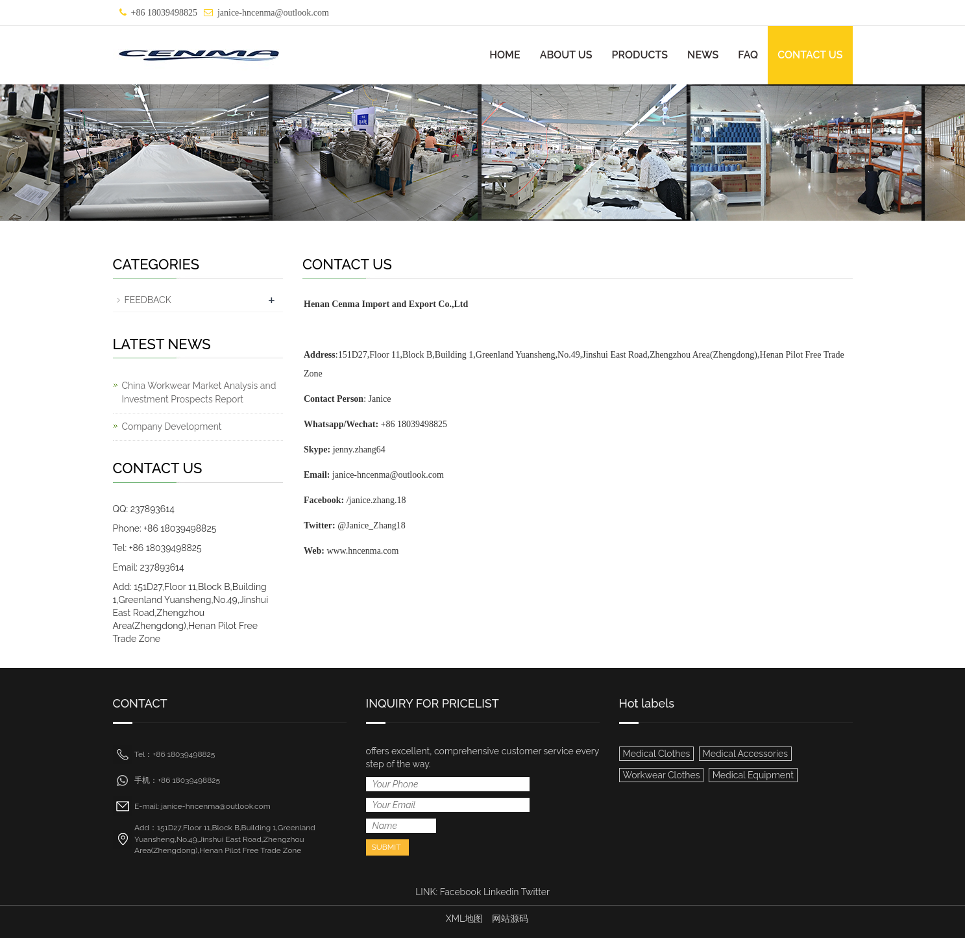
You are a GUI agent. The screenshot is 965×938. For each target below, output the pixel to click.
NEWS (702, 55)
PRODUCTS (640, 55)
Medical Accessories (745, 753)
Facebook (461, 892)
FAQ (748, 55)
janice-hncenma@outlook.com (273, 13)
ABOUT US (566, 55)
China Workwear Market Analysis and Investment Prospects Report (199, 392)
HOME (504, 55)
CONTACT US (809, 55)
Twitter (535, 892)
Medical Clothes (656, 753)
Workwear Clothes (661, 775)
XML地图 (464, 918)
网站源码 (510, 918)
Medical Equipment (753, 775)
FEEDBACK (148, 300)
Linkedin (501, 892)
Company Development (172, 426)
